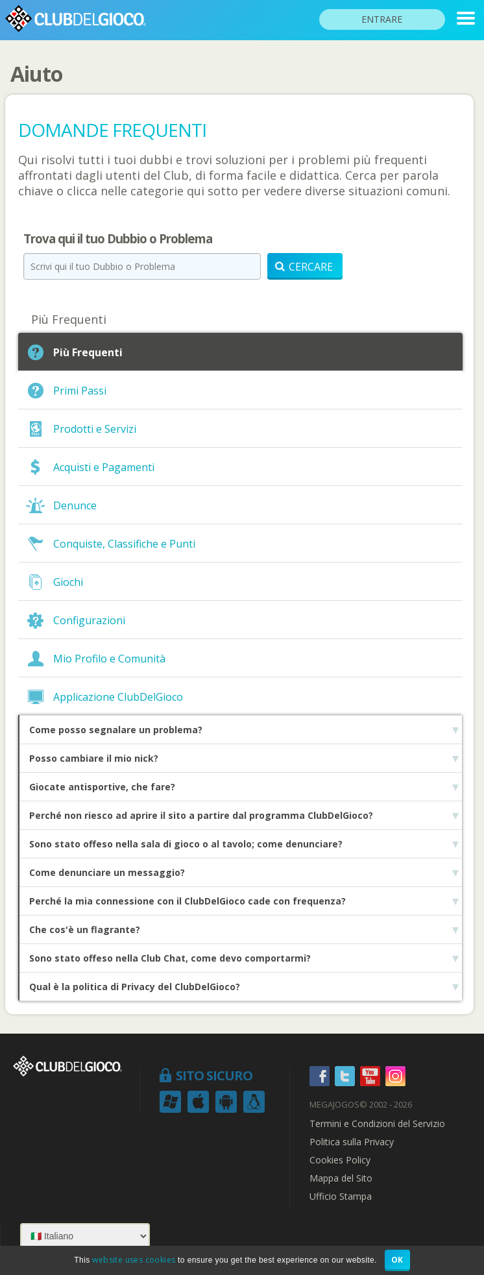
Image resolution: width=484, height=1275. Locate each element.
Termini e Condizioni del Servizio (377, 1123)
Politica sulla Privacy (351, 1142)
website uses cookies (133, 1259)
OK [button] (397, 1259)
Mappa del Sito (340, 1178)
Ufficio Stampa (340, 1196)
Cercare (304, 267)
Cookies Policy (339, 1160)
